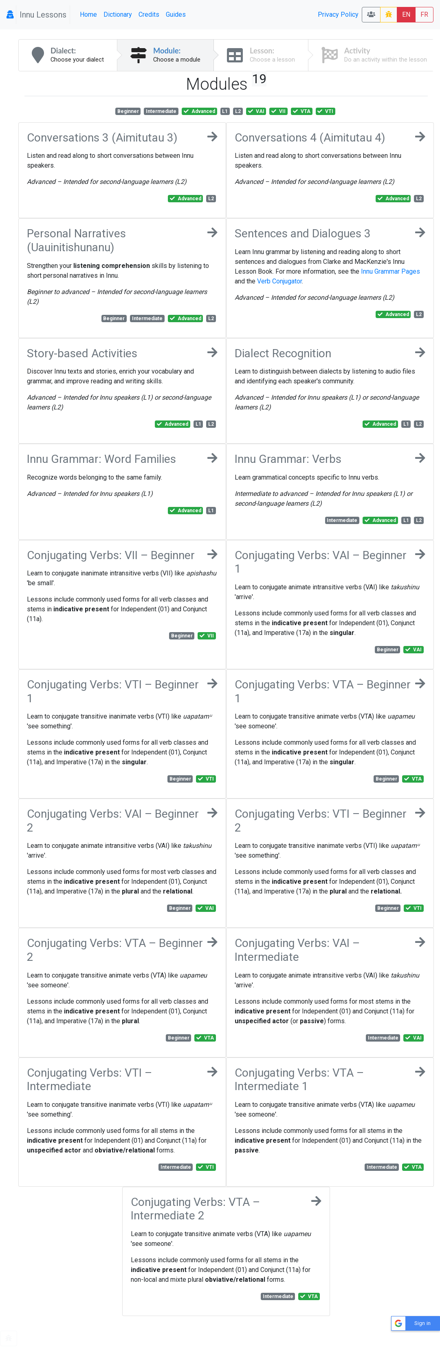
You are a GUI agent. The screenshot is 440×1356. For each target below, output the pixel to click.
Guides (176, 14)
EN (406, 14)
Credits (149, 14)
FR (424, 14)
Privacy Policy (338, 14)
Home (88, 14)
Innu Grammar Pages (390, 271)
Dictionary (117, 14)
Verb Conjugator (279, 281)
